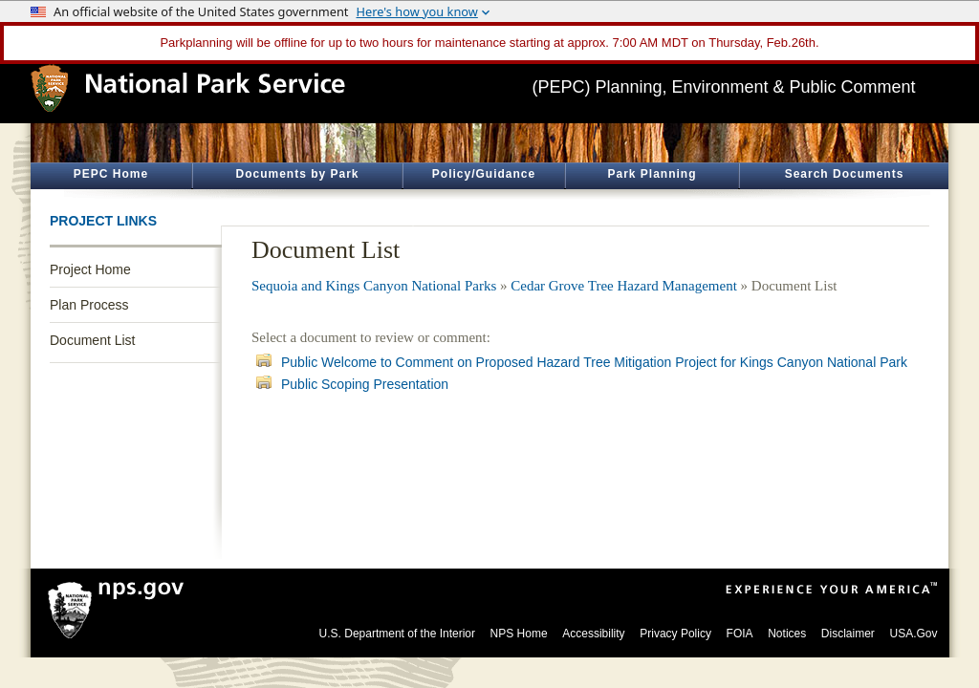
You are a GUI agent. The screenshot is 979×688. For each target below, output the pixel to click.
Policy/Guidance (483, 174)
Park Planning (651, 174)
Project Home (90, 269)
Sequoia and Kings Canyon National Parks (373, 285)
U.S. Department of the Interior (397, 633)
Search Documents (844, 174)
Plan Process (89, 304)
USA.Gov (913, 633)
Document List (92, 340)
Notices (787, 633)
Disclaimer (848, 633)
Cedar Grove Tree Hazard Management (624, 285)
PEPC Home (111, 174)
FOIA (740, 633)
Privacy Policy (675, 633)
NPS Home (519, 633)
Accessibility (593, 633)
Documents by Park (297, 174)
